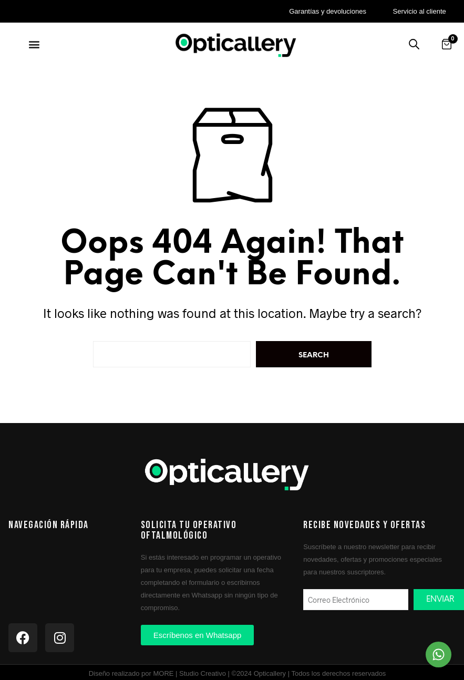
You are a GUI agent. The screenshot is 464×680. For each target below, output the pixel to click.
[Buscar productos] (414, 44)
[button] (34, 44)
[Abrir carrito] (447, 44)
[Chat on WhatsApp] (438, 654)
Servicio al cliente (419, 11)
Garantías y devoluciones (327, 11)
